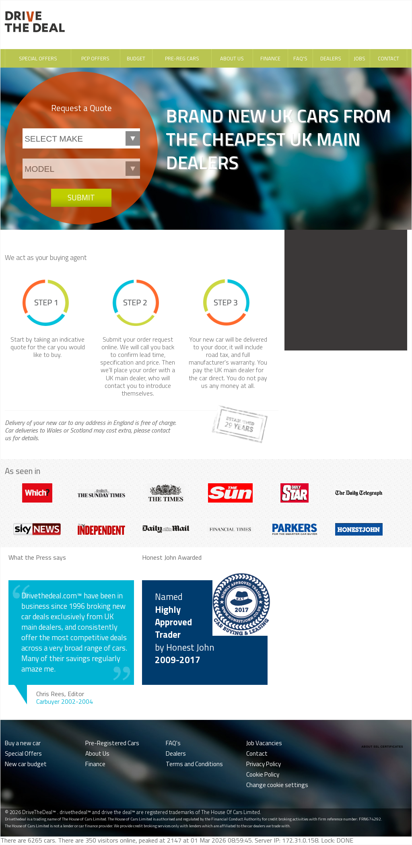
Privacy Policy (263, 764)
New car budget (26, 764)
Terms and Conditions (194, 764)
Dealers (330, 58)
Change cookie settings (277, 784)
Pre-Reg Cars (182, 58)
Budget (136, 58)
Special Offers (38, 58)
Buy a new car (23, 743)
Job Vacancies (264, 743)
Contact (388, 58)
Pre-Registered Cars (112, 743)
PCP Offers (95, 58)
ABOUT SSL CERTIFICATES (382, 746)
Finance (270, 58)
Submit (81, 197)
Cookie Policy (262, 774)
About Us (232, 58)
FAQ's (300, 58)
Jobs (359, 58)
